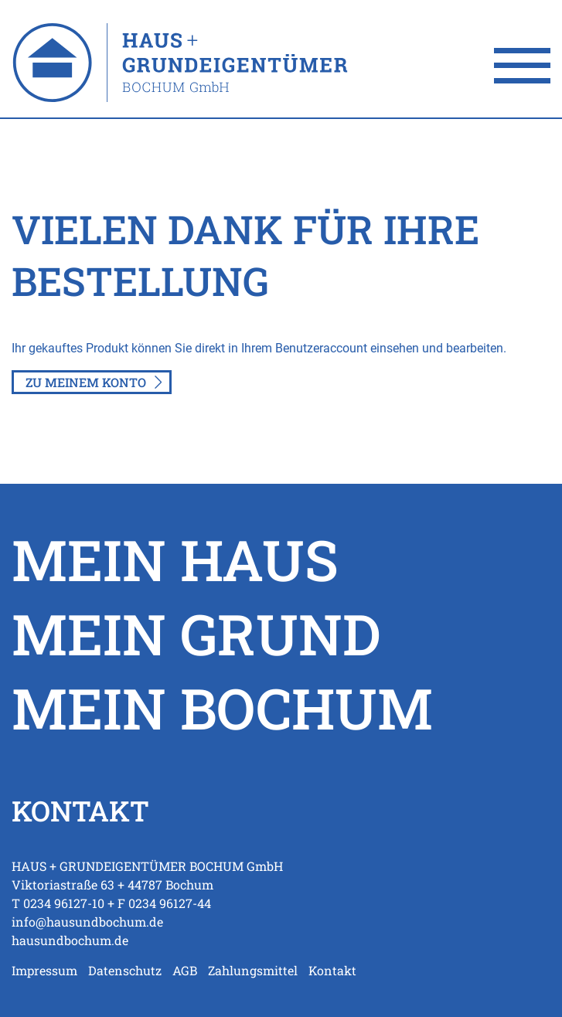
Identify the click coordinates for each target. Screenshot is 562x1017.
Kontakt (332, 970)
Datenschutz (125, 970)
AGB (184, 970)
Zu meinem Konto (86, 382)
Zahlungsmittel (253, 970)
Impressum (44, 970)
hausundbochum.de (70, 940)
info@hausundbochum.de (87, 921)
